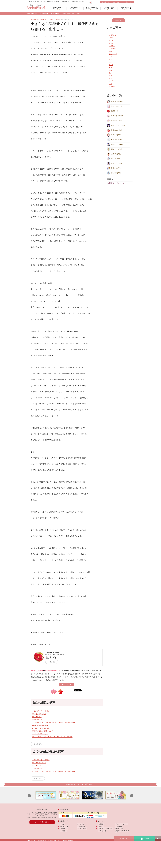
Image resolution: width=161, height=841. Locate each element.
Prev (29, 795)
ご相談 (111, 37)
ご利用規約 (118, 826)
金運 (110, 84)
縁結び (111, 78)
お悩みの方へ (42, 13)
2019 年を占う (36, 717)
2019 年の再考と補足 (39, 714)
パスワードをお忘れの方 (105, 828)
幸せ (110, 62)
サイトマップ (118, 828)
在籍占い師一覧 (92, 8)
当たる (111, 65)
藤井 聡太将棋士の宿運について (42, 731)
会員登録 (105, 2)
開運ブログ (34, 13)
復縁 (110, 67)
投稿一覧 (53, 662)
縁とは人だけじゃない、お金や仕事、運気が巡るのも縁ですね (52, 737)
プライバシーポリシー (121, 824)
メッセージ (112, 48)
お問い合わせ (128, 2)
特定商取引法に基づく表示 (122, 831)
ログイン (115, 2)
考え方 (58, 20)
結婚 (110, 75)
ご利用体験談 (109, 8)
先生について (113, 54)
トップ (62, 824)
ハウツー (52, 20)
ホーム (28, 13)
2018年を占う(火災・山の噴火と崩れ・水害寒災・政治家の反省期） (54, 722)
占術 (110, 59)
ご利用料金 (63, 831)
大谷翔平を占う (37, 719)
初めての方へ (58, 8)
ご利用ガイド (75, 8)
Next (131, 795)
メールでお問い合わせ (42, 822)
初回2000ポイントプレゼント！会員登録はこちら (80, 784)
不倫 (110, 51)
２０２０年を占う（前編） (40, 711)
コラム (47, 20)
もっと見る (38, 744)
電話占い (112, 86)
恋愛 (110, 70)
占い (110, 56)
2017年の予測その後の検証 (41, 728)
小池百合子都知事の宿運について (43, 725)
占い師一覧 (80, 824)
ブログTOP (118, 20)
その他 (42, 20)
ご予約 (144, 838)
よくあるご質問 (81, 828)
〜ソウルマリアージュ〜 (40, 734)
